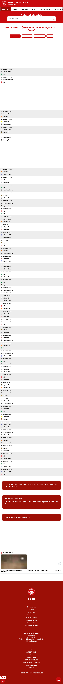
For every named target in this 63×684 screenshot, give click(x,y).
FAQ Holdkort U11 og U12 (13, 498)
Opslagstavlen (39, 36)
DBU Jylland (31, 657)
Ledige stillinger (31, 617)
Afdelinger (31, 612)
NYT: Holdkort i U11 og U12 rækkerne (17, 517)
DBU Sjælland (31, 665)
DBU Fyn (31, 654)
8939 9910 (13, 486)
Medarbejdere (31, 615)
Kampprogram (15, 36)
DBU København (31, 660)
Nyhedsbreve (31, 607)
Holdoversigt (27, 36)
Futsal (31, 668)
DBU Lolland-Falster (31, 662)
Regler (50, 36)
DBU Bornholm (31, 652)
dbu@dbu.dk (32, 641)
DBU (31, 649)
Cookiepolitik (31, 623)
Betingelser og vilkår (31, 625)
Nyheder (31, 609)
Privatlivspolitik (31, 620)
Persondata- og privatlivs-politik (31, 673)
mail (52, 484)
